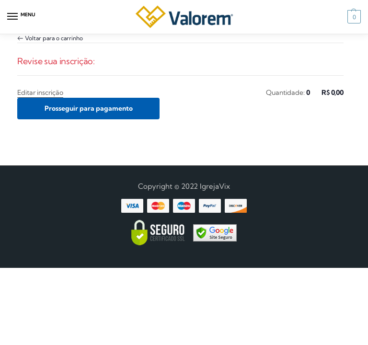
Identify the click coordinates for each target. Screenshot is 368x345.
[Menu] (21, 17)
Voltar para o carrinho (54, 38)
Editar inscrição (40, 92)
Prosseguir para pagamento (89, 108)
